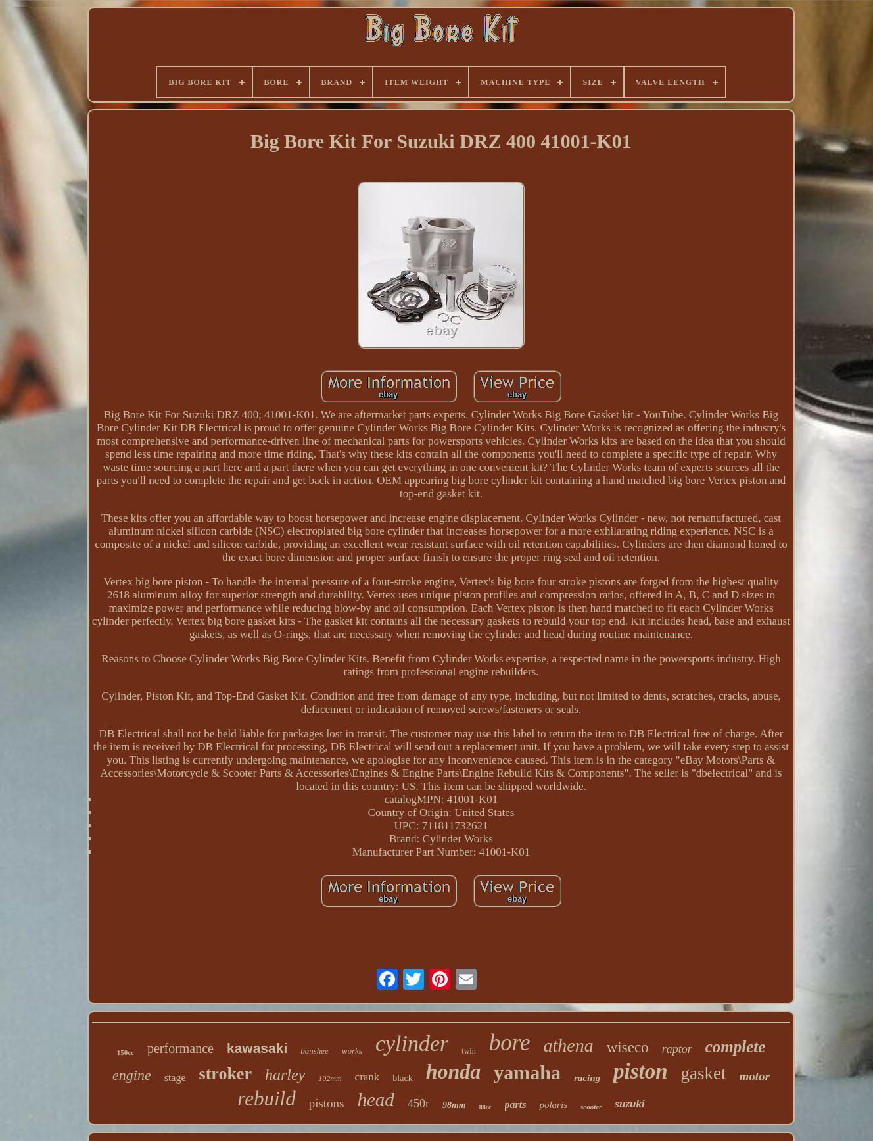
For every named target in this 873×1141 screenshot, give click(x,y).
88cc (485, 1107)
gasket (703, 1073)
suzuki (629, 1104)
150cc (125, 1052)
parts (516, 1104)
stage (175, 1077)
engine (131, 1075)
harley (285, 1074)
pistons (326, 1103)
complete (735, 1047)
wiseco (628, 1047)
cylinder (411, 1043)
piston (640, 1071)
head (376, 1099)
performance (180, 1048)
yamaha (527, 1072)
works (352, 1051)
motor (755, 1076)
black (402, 1078)
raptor (677, 1049)
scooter (591, 1107)
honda (453, 1071)
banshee (314, 1051)
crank (367, 1077)
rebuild (266, 1098)
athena (569, 1045)
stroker (225, 1073)
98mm (454, 1105)
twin (468, 1051)
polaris (553, 1105)
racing (587, 1078)
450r (418, 1103)
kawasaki (257, 1048)
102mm (329, 1078)
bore (510, 1043)
